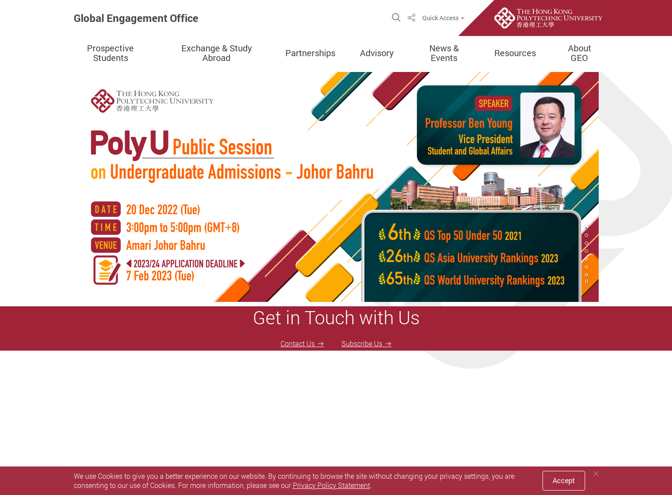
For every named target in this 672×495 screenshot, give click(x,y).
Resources (515, 53)
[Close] (596, 473)
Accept (564, 480)
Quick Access (440, 18)
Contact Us (297, 343)
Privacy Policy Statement (331, 485)
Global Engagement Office (136, 18)
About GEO (579, 53)
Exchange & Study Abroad (216, 53)
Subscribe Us (361, 343)
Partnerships (310, 53)
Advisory (377, 53)
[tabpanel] (336, 186)
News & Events (444, 53)
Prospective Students (110, 53)
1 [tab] (586, 227)
